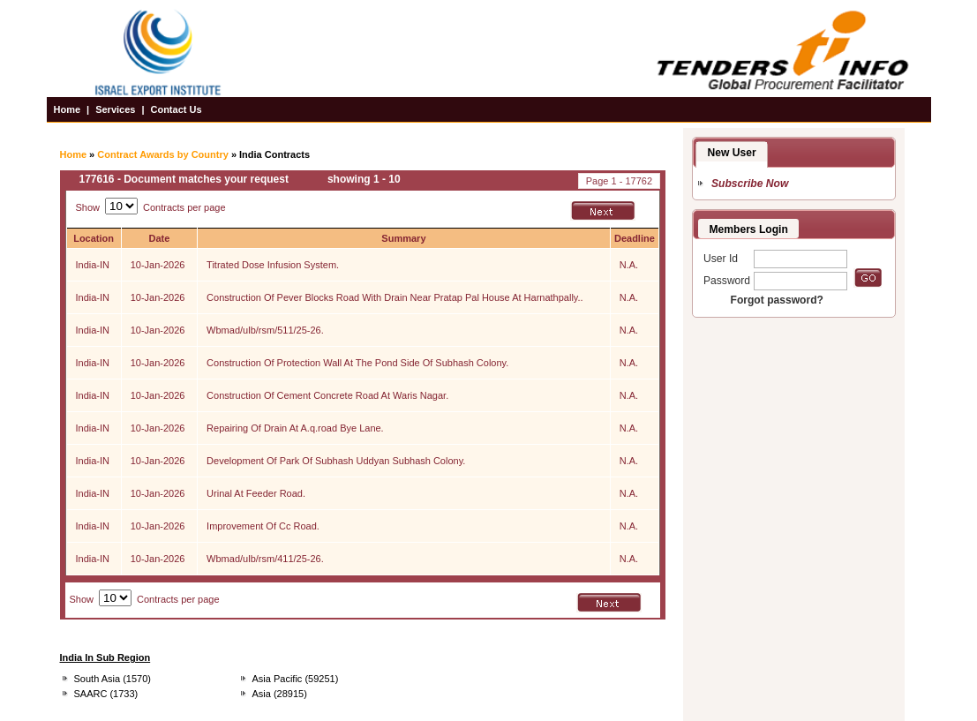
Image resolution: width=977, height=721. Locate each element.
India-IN (93, 264)
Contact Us (175, 109)
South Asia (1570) (112, 678)
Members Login (749, 229)
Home (67, 109)
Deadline (634, 238)
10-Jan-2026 (158, 264)
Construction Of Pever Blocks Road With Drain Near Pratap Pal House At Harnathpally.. (395, 297)
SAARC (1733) (106, 693)
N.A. (629, 264)
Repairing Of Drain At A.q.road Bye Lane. (295, 428)
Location (93, 238)
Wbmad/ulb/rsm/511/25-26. (265, 330)
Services (115, 109)
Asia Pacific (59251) (295, 678)
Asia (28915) (279, 693)
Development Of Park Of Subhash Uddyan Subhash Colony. (336, 460)
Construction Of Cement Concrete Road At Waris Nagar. (327, 395)
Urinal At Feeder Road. (256, 493)
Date (158, 238)
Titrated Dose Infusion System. (273, 264)
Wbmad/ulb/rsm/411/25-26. (265, 558)
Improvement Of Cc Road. (263, 526)
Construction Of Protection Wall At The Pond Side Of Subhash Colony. (357, 362)
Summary (403, 238)
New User (732, 152)
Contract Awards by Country (163, 154)
